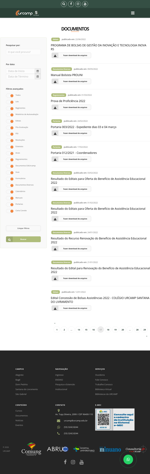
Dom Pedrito (21, 384)
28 (137, 329)
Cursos (18, 410)
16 (93, 329)
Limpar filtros (23, 228)
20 (123, 329)
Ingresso (59, 374)
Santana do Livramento (26, 389)
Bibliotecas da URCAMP (106, 394)
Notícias (19, 420)
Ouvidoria (100, 374)
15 (86, 329)
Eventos (19, 425)
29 (145, 329)
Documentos (21, 415)
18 (108, 329)
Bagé (17, 379)
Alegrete (19, 374)
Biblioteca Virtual (103, 389)
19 (115, 329)
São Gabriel (20, 394)
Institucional (61, 389)
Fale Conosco (101, 379)
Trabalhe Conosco (103, 384)
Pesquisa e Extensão (65, 384)
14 (79, 329)
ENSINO (59, 379)
